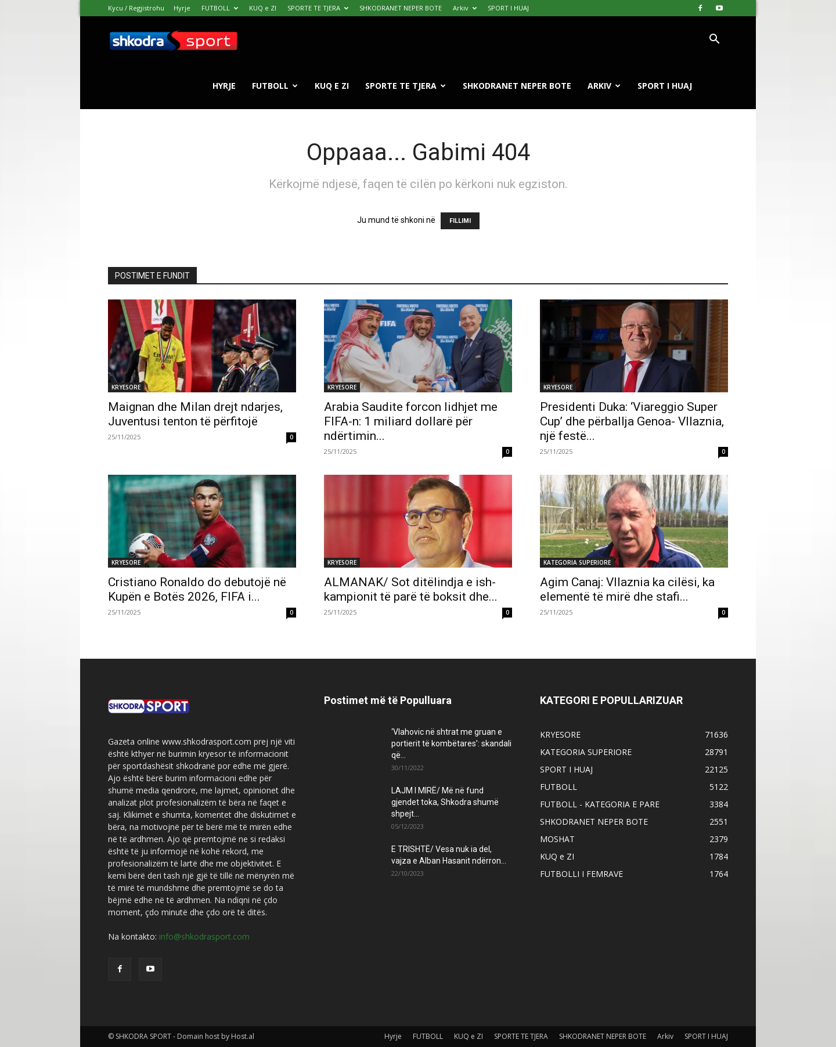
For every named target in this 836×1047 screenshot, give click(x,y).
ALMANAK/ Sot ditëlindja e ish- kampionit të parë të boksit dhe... (411, 589)
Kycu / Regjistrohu (136, 7)
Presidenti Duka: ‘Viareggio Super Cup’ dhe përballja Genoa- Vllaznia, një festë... (632, 421)
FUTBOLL (219, 7)
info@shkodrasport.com (204, 936)
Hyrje (182, 7)
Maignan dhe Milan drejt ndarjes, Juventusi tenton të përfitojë (195, 414)
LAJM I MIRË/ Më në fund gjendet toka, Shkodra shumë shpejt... (445, 802)
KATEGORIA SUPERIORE (577, 562)
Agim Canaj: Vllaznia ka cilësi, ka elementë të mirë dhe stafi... (627, 589)
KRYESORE (125, 387)
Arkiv (465, 7)
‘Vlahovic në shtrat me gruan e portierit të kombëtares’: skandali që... (451, 743)
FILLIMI (460, 221)
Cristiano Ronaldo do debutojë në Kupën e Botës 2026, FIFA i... (197, 589)
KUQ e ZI (262, 7)
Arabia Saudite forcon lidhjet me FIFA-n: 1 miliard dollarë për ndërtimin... (411, 421)
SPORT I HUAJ (508, 7)
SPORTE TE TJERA (317, 7)
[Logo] (173, 39)
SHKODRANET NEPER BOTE (400, 7)
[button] (714, 40)
